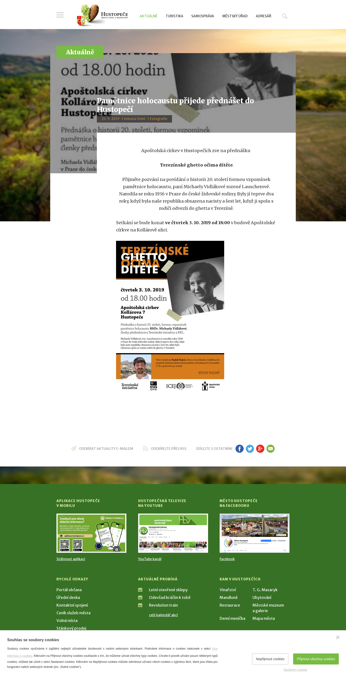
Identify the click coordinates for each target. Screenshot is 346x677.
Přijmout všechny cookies (316, 659)
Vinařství (228, 589)
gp (260, 449)
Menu (60, 15)
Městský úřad (235, 16)
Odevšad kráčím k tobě (170, 597)
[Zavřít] (337, 637)
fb (239, 449)
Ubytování (262, 597)
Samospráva (202, 16)
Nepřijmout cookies (270, 659)
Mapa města (264, 618)
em (270, 449)
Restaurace (230, 605)
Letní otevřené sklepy (168, 589)
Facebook (227, 559)
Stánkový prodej (71, 628)
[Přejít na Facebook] (255, 533)
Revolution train (163, 605)
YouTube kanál (149, 559)
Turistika (174, 16)
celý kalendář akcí (163, 615)
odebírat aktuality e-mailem (106, 449)
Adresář (263, 16)
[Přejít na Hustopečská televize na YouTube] (173, 533)
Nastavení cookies (295, 669)
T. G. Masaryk (265, 589)
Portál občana (69, 589)
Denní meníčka (232, 618)
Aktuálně (148, 16)
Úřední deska (68, 597)
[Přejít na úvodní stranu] (102, 15)
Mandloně (229, 597)
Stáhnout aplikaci (70, 559)
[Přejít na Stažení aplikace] (91, 533)
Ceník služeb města (73, 612)
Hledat (285, 16)
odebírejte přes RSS (168, 449)
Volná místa (67, 620)
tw (250, 449)
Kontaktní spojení (72, 605)
